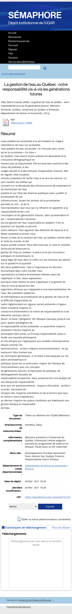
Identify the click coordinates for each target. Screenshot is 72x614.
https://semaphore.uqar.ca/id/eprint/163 (47, 497)
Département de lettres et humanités (46, 465)
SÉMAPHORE (35, 15)
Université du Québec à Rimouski (35, 600)
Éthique (29, 468)
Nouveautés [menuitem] (14, 36)
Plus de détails (61, 527)
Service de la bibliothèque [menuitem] (21, 61)
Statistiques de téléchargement (24, 527)
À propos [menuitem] (13, 57)
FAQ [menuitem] (10, 53)
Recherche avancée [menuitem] (19, 40)
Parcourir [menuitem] (13, 45)
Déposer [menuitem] (12, 49)
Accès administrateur (13, 73)
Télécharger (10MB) (21, 122)
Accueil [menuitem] (12, 32)
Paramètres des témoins (19, 606)
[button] (19, 519)
